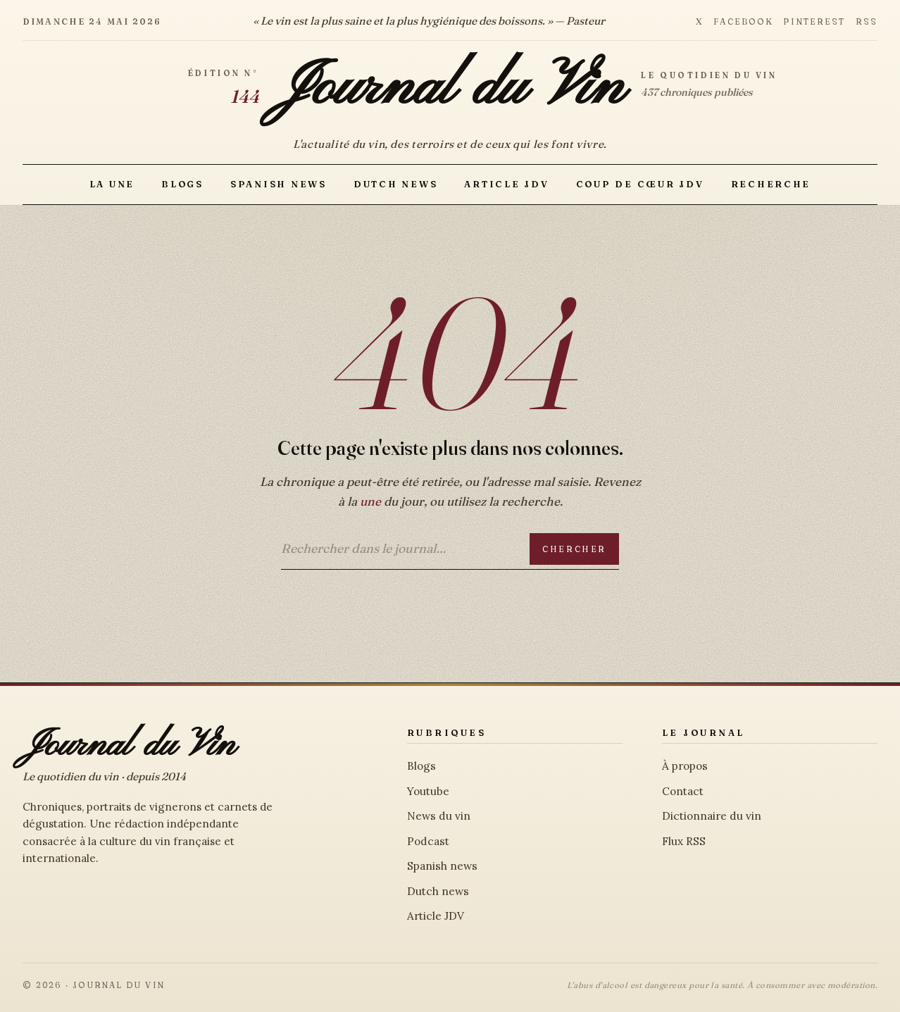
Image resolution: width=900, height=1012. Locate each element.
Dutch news (395, 184)
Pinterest (814, 21)
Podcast (428, 841)
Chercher (574, 549)
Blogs (182, 184)
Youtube (428, 791)
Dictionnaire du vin (711, 816)
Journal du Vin (450, 88)
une (370, 501)
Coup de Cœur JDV (640, 184)
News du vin (438, 816)
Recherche (771, 184)
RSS (866, 21)
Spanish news (278, 184)
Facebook (743, 21)
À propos (685, 766)
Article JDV (506, 184)
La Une (112, 184)
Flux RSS (684, 841)
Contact (683, 791)
